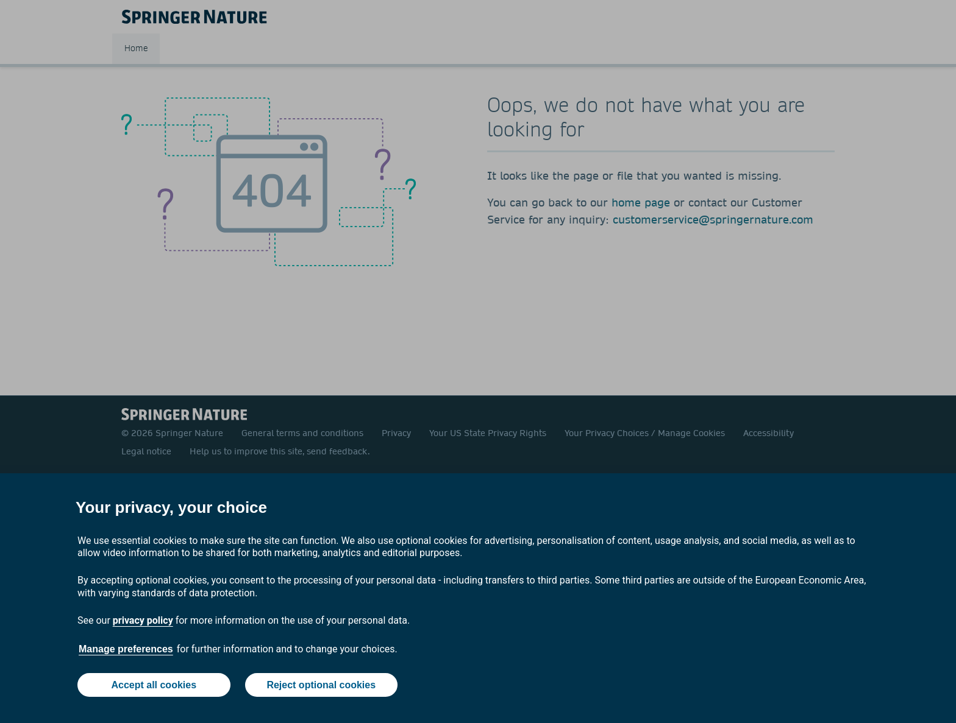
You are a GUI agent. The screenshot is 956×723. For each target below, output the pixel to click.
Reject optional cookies (321, 685)
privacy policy (143, 620)
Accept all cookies (153, 685)
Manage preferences (126, 649)
